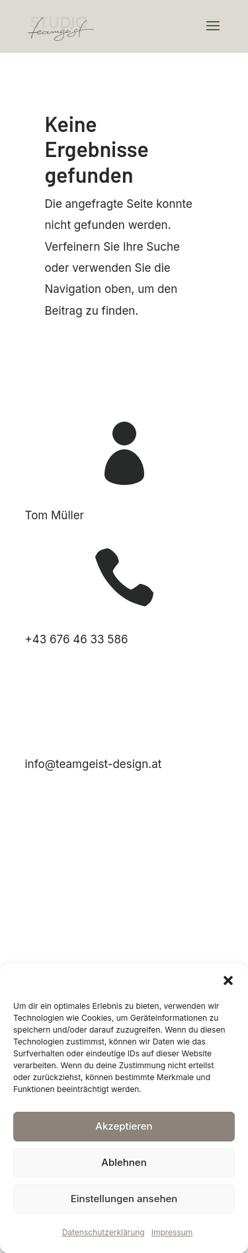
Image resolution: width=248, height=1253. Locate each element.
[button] (228, 980)
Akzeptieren (123, 1126)
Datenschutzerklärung (103, 1232)
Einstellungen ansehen (124, 1198)
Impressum (172, 1232)
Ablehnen (123, 1162)
